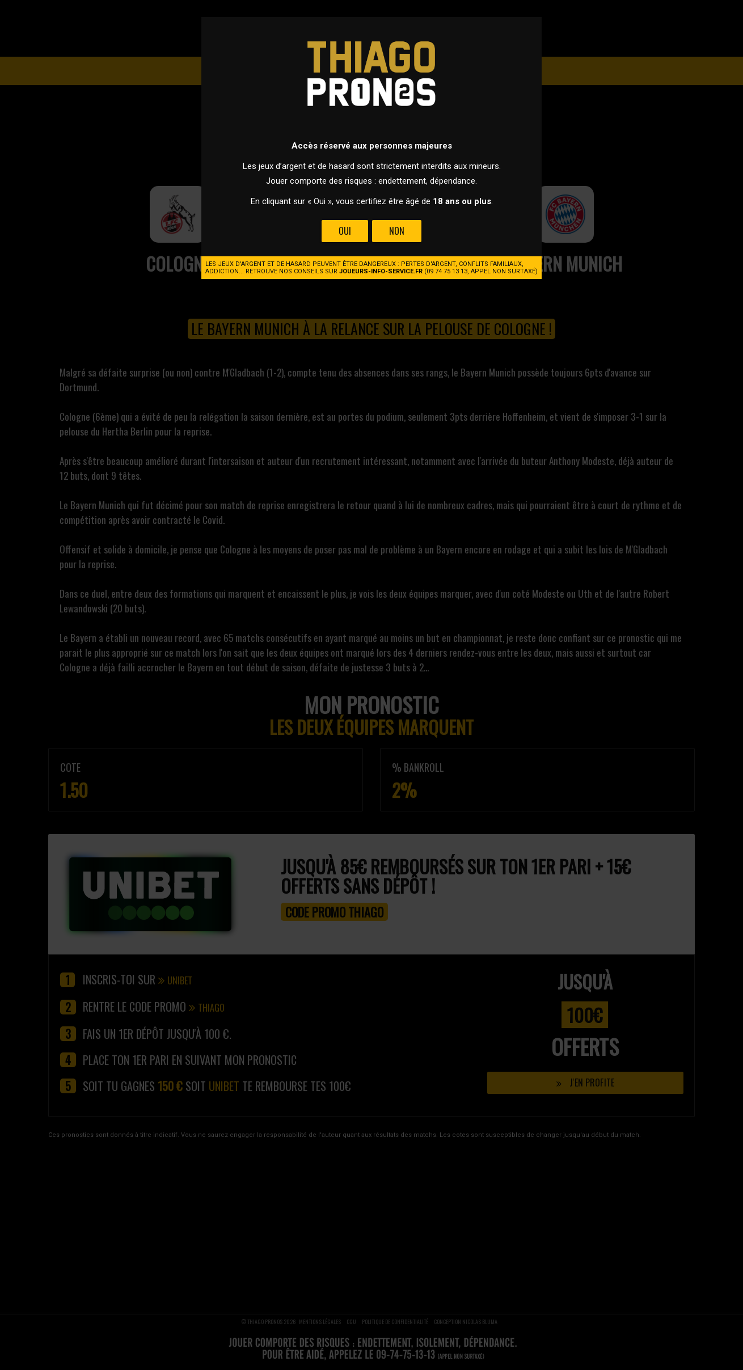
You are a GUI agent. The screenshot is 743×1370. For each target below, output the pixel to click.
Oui (345, 231)
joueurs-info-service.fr (381, 271)
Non (396, 231)
